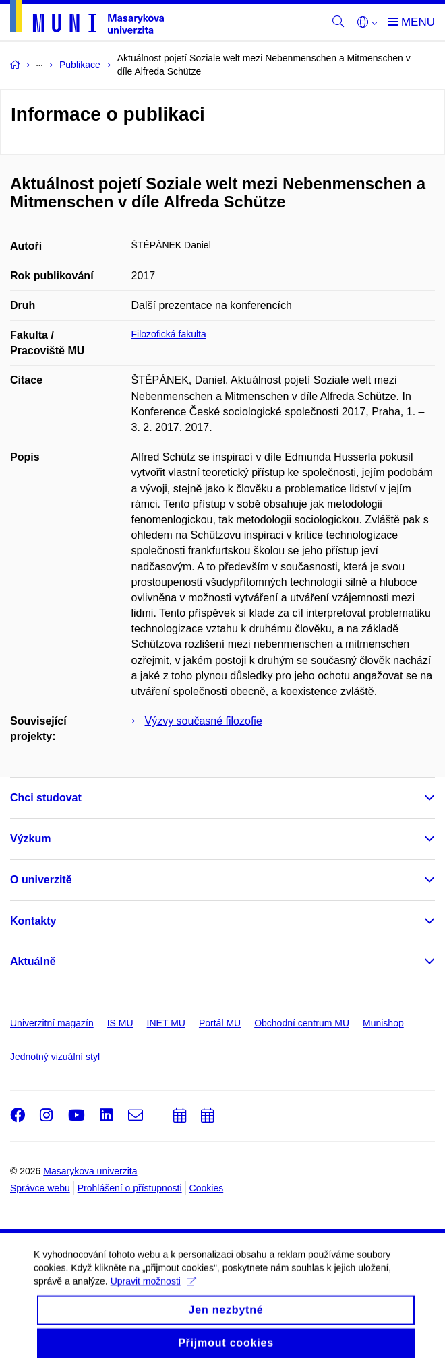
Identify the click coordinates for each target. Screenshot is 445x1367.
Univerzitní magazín (52, 1023)
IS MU (120, 1023)
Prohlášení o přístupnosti (130, 1187)
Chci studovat (46, 797)
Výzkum (30, 838)
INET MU (166, 1023)
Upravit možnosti (153, 1290)
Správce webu (40, 1187)
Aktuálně (33, 961)
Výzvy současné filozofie (203, 721)
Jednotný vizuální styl (55, 1056)
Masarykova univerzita (90, 1171)
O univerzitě (41, 880)
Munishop (383, 1023)
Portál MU (220, 1023)
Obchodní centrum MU (301, 1023)
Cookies (206, 1187)
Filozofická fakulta (168, 334)
